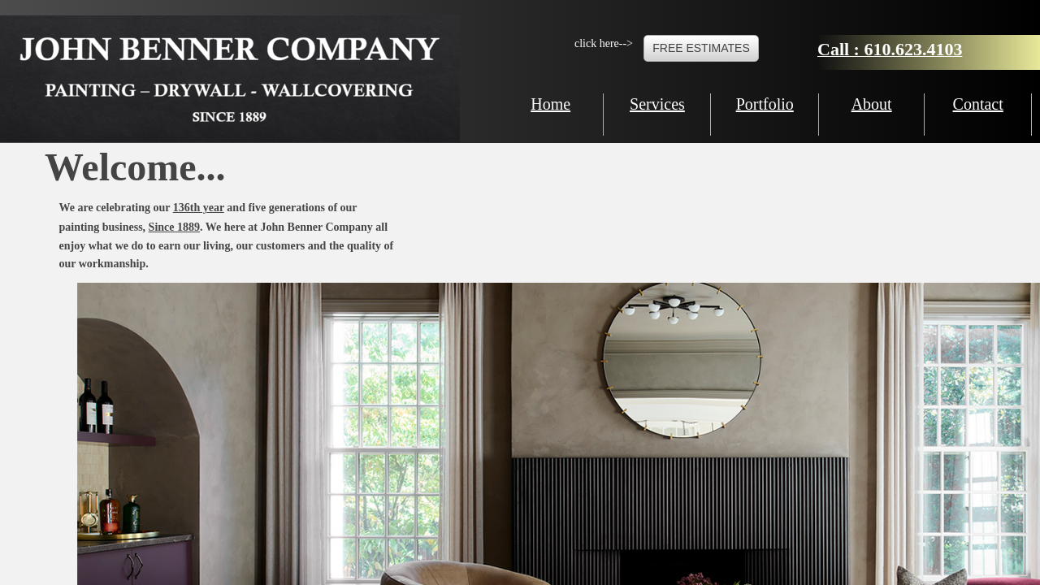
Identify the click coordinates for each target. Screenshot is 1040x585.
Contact (978, 104)
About (872, 104)
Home (550, 104)
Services (657, 104)
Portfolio (765, 104)
